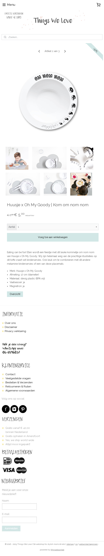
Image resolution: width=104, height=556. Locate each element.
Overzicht (15, 294)
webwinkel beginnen (88, 544)
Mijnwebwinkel (57, 550)
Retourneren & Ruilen (18, 386)
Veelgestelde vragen (18, 378)
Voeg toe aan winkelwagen (53, 237)
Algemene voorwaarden (20, 390)
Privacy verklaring (15, 331)
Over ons (10, 323)
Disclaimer (11, 327)
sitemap (70, 544)
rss (76, 544)
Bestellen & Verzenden (19, 382)
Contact (10, 374)
